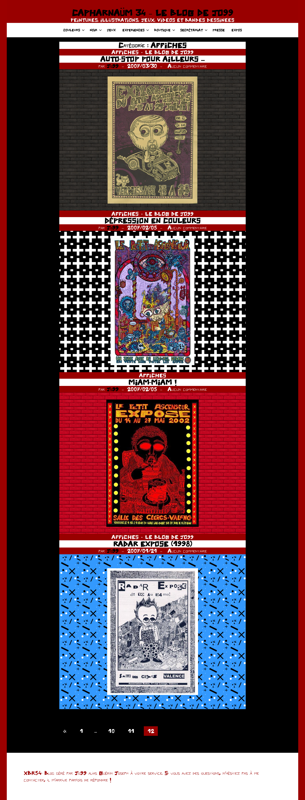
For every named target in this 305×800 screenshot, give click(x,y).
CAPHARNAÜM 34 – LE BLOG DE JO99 (152, 12)
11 (131, 731)
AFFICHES (125, 52)
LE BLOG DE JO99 (169, 52)
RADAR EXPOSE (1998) (152, 543)
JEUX (111, 30)
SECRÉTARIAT (194, 30)
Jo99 (113, 65)
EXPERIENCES (135, 30)
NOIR (96, 30)
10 (111, 731)
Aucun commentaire (187, 65)
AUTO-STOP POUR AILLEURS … (152, 59)
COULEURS (74, 30)
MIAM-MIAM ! (152, 382)
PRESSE (219, 30)
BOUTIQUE (164, 30)
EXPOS (237, 30)
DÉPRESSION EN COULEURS (152, 220)
